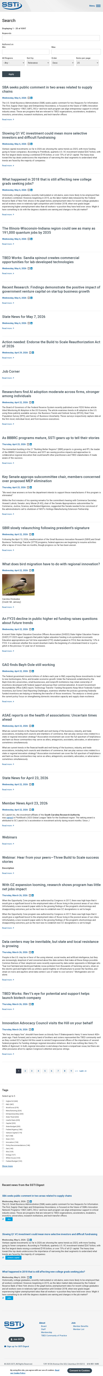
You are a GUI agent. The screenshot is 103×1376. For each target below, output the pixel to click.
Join (73, 1323)
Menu (92, 6)
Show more (7, 1166)
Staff (43, 1329)
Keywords (6, 33)
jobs (9, 1298)
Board (43, 1326)
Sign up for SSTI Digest (18, 1346)
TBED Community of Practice (54, 1335)
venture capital (13, 1258)
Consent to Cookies (80, 1370)
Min (4, 47)
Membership (46, 1332)
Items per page (83, 58)
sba (9, 1219)
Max (54, 47)
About (42, 1323)
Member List (78, 1329)
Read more (8, 119)
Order (54, 58)
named (10, 817)
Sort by (30, 58)
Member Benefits (80, 1326)
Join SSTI (18, 1339)
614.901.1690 (93, 1364)
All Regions (7, 58)
